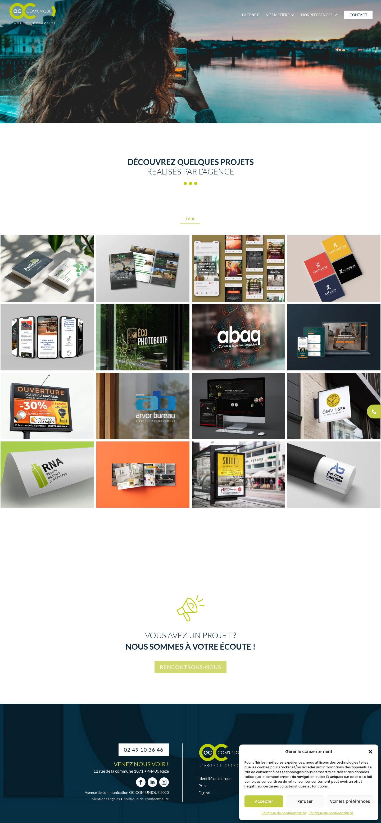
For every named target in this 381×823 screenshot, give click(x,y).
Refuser (305, 801)
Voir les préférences (350, 801)
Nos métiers (277, 15)
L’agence (250, 15)
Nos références (316, 15)
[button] (370, 751)
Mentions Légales (106, 798)
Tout (189, 219)
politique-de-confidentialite (146, 798)
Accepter (264, 801)
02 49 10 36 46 (144, 749)
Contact (358, 15)
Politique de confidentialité (284, 813)
